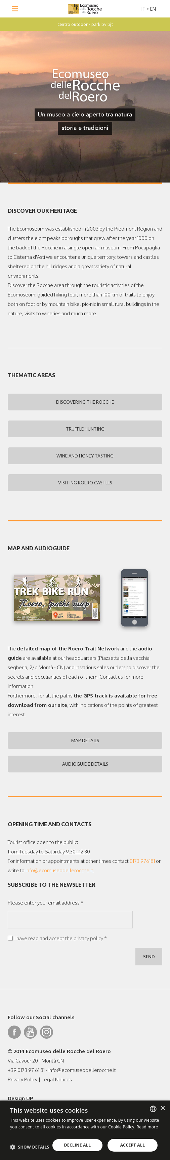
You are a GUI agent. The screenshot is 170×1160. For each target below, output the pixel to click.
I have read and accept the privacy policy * (60, 938)
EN (153, 9)
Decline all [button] (77, 1145)
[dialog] (85, 1130)
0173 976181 (142, 861)
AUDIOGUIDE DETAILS (85, 764)
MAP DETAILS (85, 740)
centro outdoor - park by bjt (85, 24)
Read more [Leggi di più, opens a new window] (147, 1127)
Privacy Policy (22, 1079)
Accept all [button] (132, 1145)
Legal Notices (57, 1079)
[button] (29, 1147)
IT (143, 9)
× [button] (162, 1108)
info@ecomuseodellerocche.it (59, 870)
